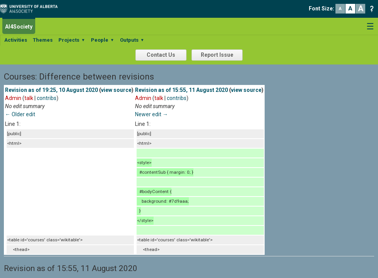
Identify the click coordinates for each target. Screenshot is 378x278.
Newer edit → (151, 114)
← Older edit (20, 114)
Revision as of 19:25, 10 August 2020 (51, 90)
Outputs (132, 40)
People (102, 40)
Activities (15, 40)
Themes (43, 40)
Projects (71, 40)
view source (116, 90)
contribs (46, 98)
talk (28, 98)
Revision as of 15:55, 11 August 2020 (181, 90)
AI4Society (18, 27)
